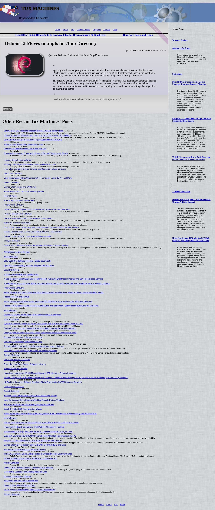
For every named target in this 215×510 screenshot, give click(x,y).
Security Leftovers (11, 270)
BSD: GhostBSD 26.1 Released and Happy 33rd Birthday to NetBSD (33, 140)
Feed (115, 30)
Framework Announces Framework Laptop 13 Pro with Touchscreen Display (36, 153)
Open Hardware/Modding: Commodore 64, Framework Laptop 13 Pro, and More (38, 178)
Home (57, 30)
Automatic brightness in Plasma (17, 223)
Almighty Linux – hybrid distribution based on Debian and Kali (30, 164)
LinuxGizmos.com (181, 191)
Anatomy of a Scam (180, 48)
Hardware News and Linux (138, 35)
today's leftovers (11, 256)
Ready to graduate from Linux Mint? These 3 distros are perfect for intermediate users (40, 333)
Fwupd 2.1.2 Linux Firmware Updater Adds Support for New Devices (191, 119)
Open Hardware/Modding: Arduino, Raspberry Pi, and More (29, 265)
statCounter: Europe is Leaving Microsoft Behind (24, 449)
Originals (97, 30)
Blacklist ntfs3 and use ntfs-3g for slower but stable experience (30, 351)
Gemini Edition (83, 30)
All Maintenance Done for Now (17, 252)
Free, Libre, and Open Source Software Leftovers (25, 364)
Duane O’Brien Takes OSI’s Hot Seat (19, 485)
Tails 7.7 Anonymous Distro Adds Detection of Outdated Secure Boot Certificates (191, 158)
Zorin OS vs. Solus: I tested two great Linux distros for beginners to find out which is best (41, 227)
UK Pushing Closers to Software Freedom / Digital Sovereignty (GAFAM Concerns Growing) (43, 382)
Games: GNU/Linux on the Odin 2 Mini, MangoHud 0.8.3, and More (32, 315)
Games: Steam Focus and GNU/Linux (20, 187)
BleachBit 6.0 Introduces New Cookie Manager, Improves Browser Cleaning (189, 83)
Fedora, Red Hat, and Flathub (16, 297)
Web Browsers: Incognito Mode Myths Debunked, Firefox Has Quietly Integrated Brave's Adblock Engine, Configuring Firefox (56, 283)
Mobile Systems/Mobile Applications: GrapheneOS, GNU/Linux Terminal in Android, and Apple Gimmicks (48, 301)
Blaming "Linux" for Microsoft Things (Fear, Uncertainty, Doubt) (30, 395)
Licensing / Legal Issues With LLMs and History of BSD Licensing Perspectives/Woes (40, 373)
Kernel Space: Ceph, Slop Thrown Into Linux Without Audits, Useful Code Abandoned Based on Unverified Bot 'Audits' (54, 292)
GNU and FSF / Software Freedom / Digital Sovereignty (27, 261)
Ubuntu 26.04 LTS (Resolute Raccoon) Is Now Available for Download (33, 131)
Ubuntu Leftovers (11, 182)
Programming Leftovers (14, 205)
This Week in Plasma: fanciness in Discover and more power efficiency (34, 346)
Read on (8, 109)
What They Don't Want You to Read (19, 200)
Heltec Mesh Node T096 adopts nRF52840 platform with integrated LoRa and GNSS (190, 239)
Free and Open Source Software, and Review (23, 337)
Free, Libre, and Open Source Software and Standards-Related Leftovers (35, 169)
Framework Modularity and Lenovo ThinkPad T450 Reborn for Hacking (34, 427)
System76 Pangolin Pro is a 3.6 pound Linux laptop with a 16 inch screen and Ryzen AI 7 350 (43, 324)
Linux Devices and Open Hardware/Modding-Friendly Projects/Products (34, 400)
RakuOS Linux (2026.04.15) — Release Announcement (27, 236)
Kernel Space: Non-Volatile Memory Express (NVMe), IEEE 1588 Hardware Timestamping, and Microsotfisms (50, 413)
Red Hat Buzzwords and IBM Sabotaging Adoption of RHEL (29, 404)
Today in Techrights (12, 241)
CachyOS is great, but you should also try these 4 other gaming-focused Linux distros (40, 328)
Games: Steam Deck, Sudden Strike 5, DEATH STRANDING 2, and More (35, 445)
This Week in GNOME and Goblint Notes (21, 274)
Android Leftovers (11, 319)
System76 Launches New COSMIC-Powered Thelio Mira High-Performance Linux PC (40, 436)
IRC (72, 30)
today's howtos (10, 196)
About (65, 30)
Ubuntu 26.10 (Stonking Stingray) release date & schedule (28, 467)
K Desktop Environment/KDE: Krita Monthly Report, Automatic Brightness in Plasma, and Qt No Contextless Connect (53, 279)
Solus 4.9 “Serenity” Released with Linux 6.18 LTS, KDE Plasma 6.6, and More (37, 135)
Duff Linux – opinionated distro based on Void (23, 342)
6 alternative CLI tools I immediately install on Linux (25, 472)
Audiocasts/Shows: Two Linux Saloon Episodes (24, 191)
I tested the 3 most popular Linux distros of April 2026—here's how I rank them (37, 209)
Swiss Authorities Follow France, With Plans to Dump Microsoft (30, 458)
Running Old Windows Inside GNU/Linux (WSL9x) (25, 149)
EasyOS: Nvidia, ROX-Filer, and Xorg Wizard (23, 409)
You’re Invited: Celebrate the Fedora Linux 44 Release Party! (29, 490)
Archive (106, 30)
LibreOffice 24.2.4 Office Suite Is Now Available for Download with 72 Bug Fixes (60, 35)
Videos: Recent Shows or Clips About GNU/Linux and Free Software (33, 232)
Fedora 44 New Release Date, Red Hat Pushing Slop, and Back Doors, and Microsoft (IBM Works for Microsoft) (51, 306)
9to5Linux (177, 74)
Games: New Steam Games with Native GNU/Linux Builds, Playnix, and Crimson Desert (41, 422)
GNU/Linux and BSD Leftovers (17, 359)
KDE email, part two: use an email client (21, 481)
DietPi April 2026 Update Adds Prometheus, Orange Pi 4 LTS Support (191, 200)
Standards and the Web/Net (15, 368)
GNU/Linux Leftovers (13, 173)
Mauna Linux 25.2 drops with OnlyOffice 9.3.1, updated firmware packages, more (38, 431)
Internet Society (180, 40)
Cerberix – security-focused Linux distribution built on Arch (28, 218)
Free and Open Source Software (17, 160)
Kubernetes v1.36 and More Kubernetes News (23, 144)
